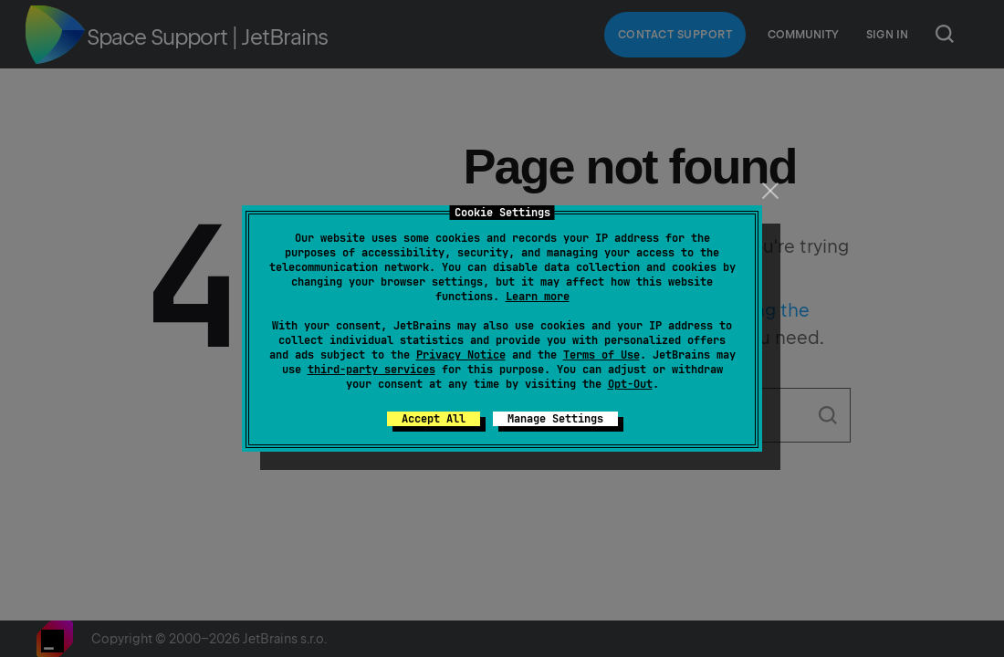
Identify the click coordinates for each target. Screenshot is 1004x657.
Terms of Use (601, 355)
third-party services (371, 369)
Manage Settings (555, 419)
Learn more (538, 296)
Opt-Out (630, 384)
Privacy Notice (461, 355)
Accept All (433, 419)
